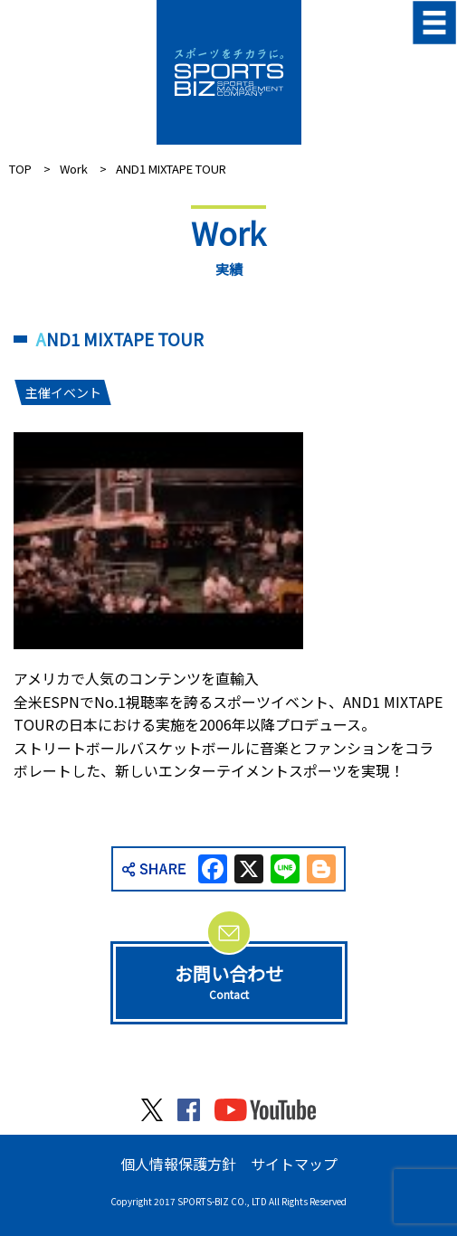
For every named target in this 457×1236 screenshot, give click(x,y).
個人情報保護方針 (178, 1164)
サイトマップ (294, 1164)
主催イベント (62, 392)
